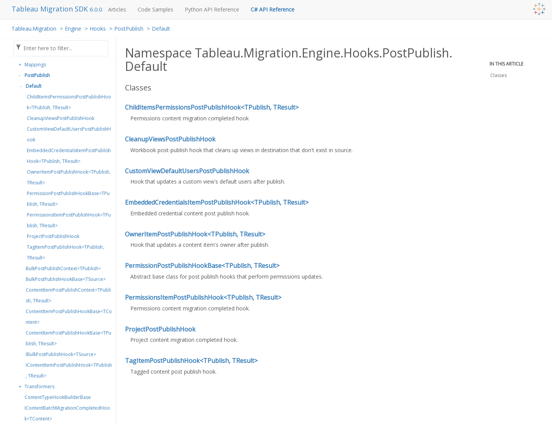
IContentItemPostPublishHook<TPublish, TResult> (69, 370)
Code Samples (155, 9)
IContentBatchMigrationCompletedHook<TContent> (67, 413)
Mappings (35, 64)
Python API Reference (212, 9)
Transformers (39, 386)
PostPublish (128, 28)
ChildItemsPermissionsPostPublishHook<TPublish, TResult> (69, 102)
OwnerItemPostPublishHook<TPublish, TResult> (68, 177)
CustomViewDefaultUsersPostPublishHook (69, 134)
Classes (498, 75)
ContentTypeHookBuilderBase (58, 397)
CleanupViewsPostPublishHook (60, 118)
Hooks (98, 28)
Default (161, 28)
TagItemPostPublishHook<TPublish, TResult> (65, 252)
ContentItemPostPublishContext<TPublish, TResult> (68, 295)
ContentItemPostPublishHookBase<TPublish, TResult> (68, 338)
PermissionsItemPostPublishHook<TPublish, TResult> (69, 220)
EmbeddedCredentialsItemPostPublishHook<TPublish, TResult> (69, 155)
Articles (117, 9)
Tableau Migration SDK (51, 8)
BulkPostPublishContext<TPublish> (63, 268)
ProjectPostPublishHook (53, 236)
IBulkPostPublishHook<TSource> (61, 354)
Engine (73, 28)
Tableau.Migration (34, 28)
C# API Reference (272, 9)
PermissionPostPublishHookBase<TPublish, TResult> (68, 198)
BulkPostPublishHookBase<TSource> (66, 279)
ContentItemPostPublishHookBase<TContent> (69, 316)
